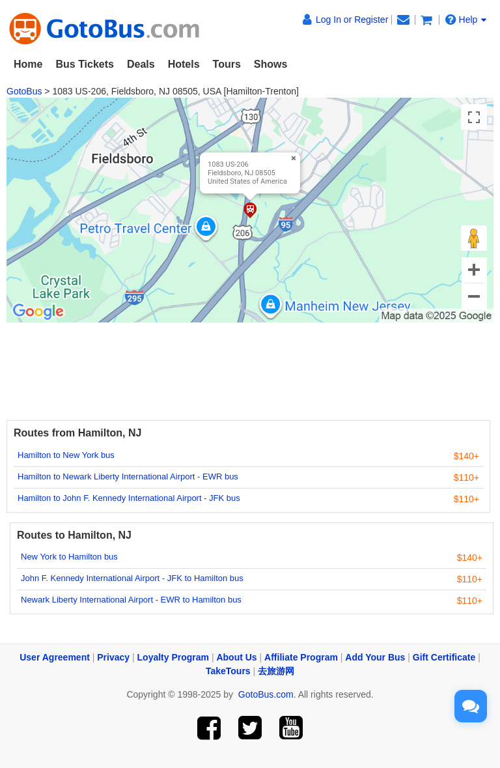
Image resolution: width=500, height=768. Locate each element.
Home (28, 64)
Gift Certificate (444, 657)
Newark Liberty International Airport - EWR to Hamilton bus (131, 599)
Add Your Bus (375, 657)
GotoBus (24, 91)
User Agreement (55, 657)
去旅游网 (276, 671)
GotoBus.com (266, 694)
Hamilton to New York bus (66, 455)
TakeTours (228, 671)
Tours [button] (227, 64)
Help (466, 19)
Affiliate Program (301, 657)
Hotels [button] (184, 64)
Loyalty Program (173, 657)
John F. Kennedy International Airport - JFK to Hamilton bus (132, 578)
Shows (271, 64)
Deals (141, 64)
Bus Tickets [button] (84, 64)
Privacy (113, 657)
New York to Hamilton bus (69, 557)
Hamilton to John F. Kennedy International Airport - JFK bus (129, 498)
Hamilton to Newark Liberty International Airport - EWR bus (128, 476)
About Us (236, 657)
